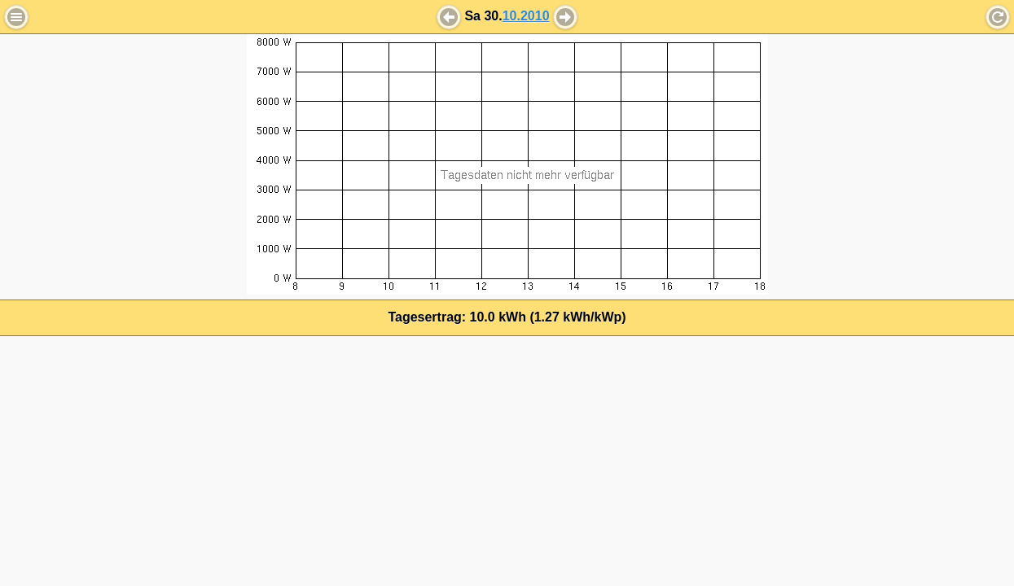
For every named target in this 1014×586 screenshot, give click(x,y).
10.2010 (526, 16)
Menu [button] (16, 17)
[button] (449, 17)
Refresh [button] (997, 17)
